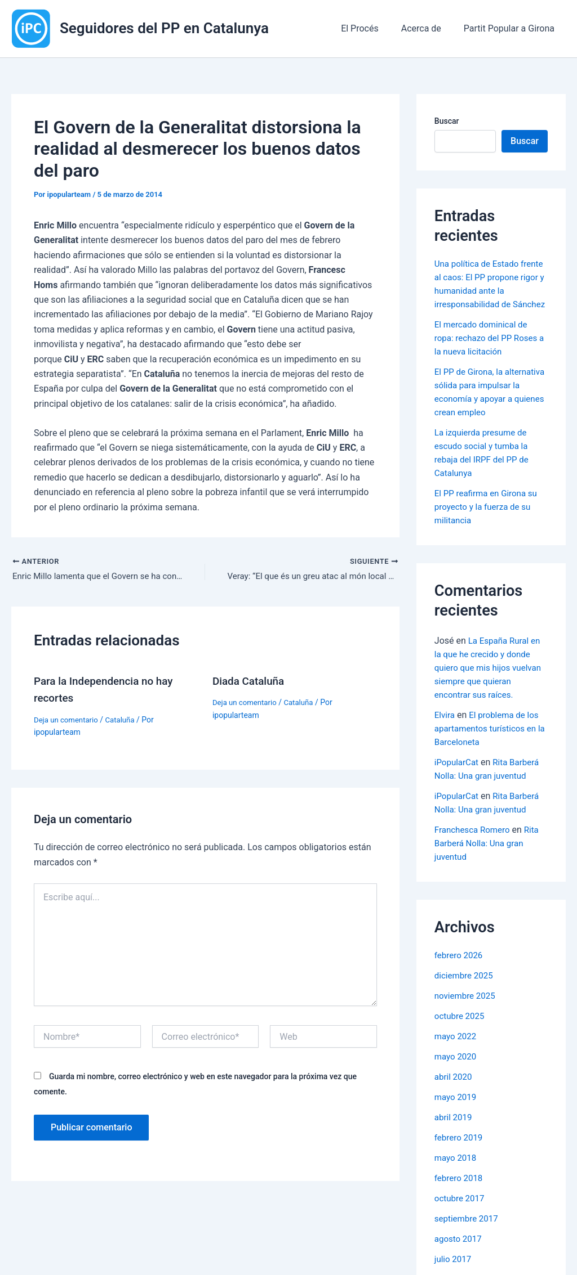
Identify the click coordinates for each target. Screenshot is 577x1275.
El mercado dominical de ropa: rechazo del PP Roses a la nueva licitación (489, 351)
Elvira (445, 742)
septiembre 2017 (468, 1245)
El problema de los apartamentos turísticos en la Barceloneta (489, 755)
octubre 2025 (460, 1043)
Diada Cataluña (250, 682)
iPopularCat (457, 789)
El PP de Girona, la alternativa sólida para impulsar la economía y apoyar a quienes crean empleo (480, 412)
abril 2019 (454, 1144)
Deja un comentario (68, 720)
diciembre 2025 (465, 1002)
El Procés (371, 28)
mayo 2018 (456, 1184)
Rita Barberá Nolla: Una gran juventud (489, 870)
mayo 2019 (456, 1124)
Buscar (446, 120)
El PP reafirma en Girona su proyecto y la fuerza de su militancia (489, 534)
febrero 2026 (460, 982)
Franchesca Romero (474, 856)
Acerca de (428, 28)
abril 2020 (454, 1103)
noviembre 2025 (466, 1022)
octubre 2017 (460, 1225)
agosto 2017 (459, 1265)
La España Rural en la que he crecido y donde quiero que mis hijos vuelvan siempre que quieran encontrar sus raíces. (491, 694)
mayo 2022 (456, 1063)
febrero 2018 (460, 1205)
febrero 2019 (460, 1164)
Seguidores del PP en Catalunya (164, 28)
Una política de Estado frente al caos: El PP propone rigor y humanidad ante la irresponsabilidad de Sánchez (489, 290)
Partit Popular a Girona (511, 28)
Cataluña (124, 720)
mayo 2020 (456, 1083)
